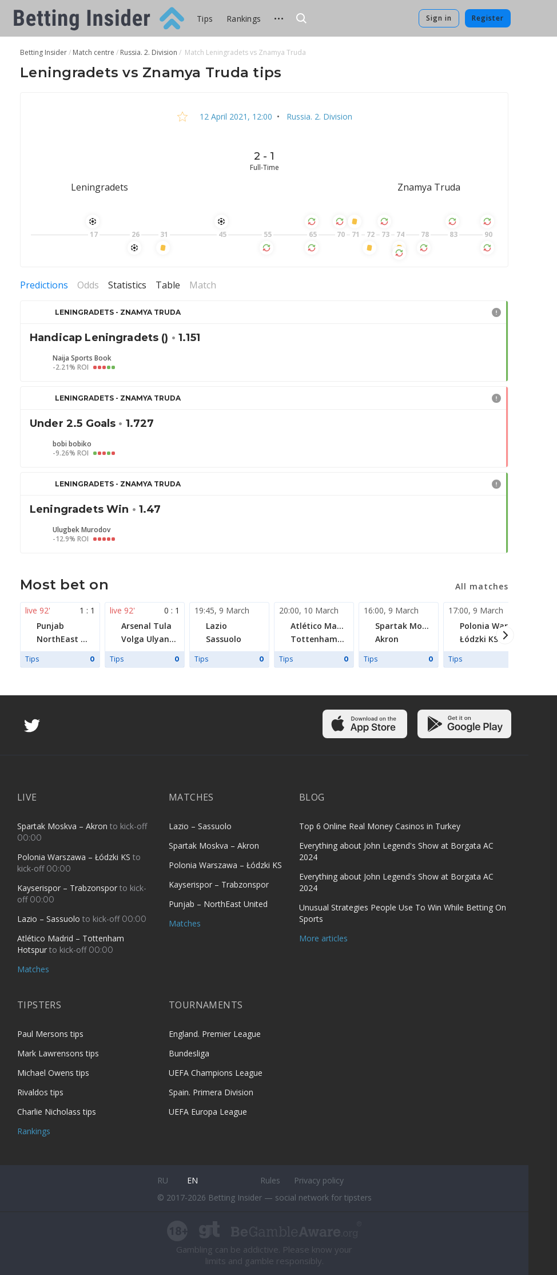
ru (162, 1180)
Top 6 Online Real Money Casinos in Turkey (379, 826)
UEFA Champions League (215, 1072)
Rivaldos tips (40, 1092)
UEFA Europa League (208, 1111)
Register (488, 18)
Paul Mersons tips (50, 1033)
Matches (33, 969)
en (192, 1180)
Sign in (439, 18)
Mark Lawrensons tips (58, 1053)
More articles (323, 938)
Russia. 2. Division (318, 116)
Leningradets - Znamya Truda (118, 312)
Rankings (243, 18)
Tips (205, 18)
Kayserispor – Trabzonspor (68, 887)
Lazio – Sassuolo (49, 918)
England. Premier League (215, 1033)
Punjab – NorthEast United (218, 903)
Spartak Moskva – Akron (63, 826)
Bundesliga (189, 1053)
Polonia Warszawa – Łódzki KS (75, 857)
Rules (270, 1180)
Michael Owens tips (53, 1072)
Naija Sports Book (82, 358)
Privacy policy (319, 1180)
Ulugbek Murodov (81, 529)
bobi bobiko (72, 444)
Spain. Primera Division (211, 1092)
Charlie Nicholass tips (56, 1111)
